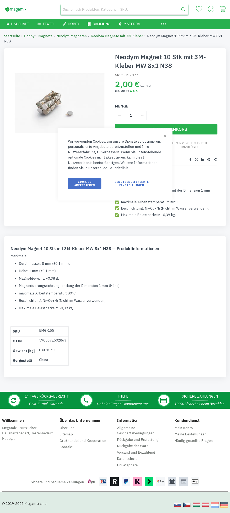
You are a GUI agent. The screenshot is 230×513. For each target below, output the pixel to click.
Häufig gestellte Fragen (194, 440)
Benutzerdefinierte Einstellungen (132, 183)
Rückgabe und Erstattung (138, 439)
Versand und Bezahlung (136, 452)
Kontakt (66, 447)
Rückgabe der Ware (132, 446)
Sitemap (66, 434)
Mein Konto (184, 428)
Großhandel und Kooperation (83, 440)
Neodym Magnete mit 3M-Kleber (117, 36)
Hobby (29, 36)
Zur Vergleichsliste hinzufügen (191, 145)
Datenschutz (127, 458)
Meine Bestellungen (191, 434)
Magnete (45, 36)
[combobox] (124, 9)
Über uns (67, 428)
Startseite (12, 36)
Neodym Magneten (72, 36)
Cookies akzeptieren (84, 183)
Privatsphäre (127, 465)
